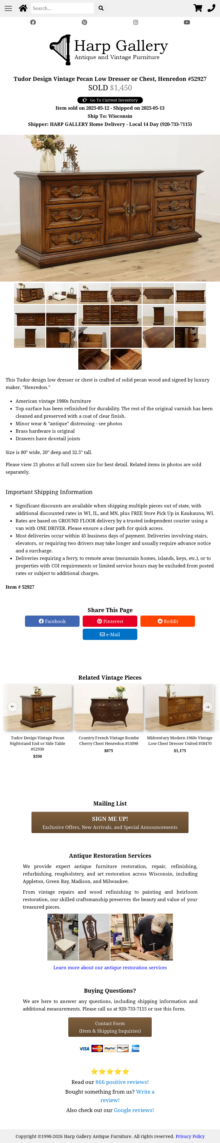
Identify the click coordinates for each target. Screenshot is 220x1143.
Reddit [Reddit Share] (168, 621)
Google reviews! (134, 1110)
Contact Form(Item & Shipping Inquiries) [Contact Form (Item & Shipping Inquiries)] (110, 1027)
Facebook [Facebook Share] (52, 621)
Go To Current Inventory (110, 100)
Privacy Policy (190, 1136)
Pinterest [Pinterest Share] (110, 621)
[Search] (62, 8)
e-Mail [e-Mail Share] (110, 634)
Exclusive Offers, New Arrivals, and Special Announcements (110, 822)
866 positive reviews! (122, 1082)
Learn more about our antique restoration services (110, 967)
